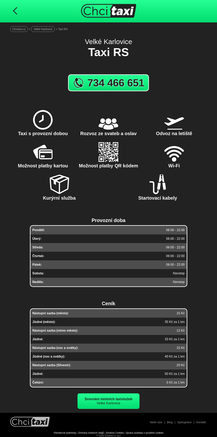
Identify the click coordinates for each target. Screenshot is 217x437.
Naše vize (156, 422)
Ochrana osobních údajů (91, 432)
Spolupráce (184, 422)
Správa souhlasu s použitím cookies (144, 432)
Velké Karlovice (42, 29)
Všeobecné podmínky (65, 432)
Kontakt (201, 422)
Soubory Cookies (115, 432)
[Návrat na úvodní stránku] (30, 422)
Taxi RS (62, 29)
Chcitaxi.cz (19, 29)
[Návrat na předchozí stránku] (15, 11)
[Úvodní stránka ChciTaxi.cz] (108, 11)
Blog (170, 422)
